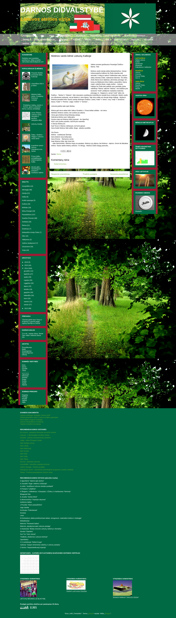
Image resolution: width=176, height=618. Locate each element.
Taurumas (25, 374)
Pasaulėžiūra (26, 214)
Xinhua (137, 72)
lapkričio (27, 274)
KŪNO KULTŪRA (120, 40)
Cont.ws (138, 74)
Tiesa (24, 370)
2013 (26, 308)
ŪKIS (107, 40)
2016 (26, 262)
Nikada (90, 613)
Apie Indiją (23, 456)
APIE (42, 36)
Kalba (24, 197)
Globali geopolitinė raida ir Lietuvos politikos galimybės (39, 417)
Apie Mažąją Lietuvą (27, 443)
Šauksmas (139, 63)
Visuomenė (26, 246)
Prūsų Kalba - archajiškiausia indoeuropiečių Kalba (36, 159)
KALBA (88, 40)
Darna (24, 367)
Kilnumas (25, 376)
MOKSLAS (135, 40)
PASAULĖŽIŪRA (65, 36)
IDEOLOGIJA (80, 36)
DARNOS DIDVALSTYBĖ (61, 10)
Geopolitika (26, 186)
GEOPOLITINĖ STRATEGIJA (134, 36)
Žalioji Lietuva (140, 60)
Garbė (24, 383)
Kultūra (24, 204)
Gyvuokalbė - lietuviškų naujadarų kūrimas (35, 464)
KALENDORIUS (62, 43)
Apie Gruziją (24, 451)
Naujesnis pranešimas (60, 174)
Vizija (24, 250)
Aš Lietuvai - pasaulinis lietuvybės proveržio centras (38, 432)
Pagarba (25, 395)
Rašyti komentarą (60, 164)
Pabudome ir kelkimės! (143, 67)
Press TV (138, 87)
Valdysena (25, 239)
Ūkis (23, 236)
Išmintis (24, 377)
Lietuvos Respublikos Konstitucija (31, 422)
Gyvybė (24, 369)
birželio (26, 289)
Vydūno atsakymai (28, 243)
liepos (26, 286)
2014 (26, 268)
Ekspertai (138, 65)
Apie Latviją (24, 446)
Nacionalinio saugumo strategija (31, 420)
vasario (26, 301)
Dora (23, 365)
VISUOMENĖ (148, 40)
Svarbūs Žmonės (28, 218)
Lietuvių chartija (36, 124)
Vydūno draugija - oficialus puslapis (32, 467)
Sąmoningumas (27, 353)
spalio (26, 277)
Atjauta (24, 385)
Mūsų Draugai (27, 211)
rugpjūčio (27, 283)
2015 (26, 265)
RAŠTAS (26, 43)
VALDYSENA (95, 36)
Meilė (24, 349)
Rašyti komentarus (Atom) (94, 182)
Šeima (59, 154)
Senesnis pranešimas (119, 174)
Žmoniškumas (27, 347)
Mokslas (25, 207)
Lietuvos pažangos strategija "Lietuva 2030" (35, 415)
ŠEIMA (98, 40)
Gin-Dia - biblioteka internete (30, 462)
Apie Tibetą (24, 459)
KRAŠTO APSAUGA (112, 36)
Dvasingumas (27, 351)
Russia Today (140, 76)
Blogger (107, 613)
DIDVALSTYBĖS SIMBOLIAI (44, 40)
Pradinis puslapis (29, 36)
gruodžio (27, 271)
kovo (26, 298)
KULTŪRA (76, 40)
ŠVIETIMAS (64, 40)
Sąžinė (24, 400)
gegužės (27, 292)
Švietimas (25, 229)
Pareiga (24, 397)
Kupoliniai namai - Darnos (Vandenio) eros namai (37, 148)
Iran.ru (137, 78)
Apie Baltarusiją (25, 448)
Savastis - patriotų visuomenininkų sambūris (35, 438)
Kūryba (24, 399)
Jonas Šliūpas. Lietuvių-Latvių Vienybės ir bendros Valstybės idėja (36, 116)
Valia (23, 402)
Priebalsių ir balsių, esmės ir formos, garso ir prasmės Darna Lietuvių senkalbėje (32, 107)
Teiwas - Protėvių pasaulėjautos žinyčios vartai (36, 472)
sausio (26, 304)
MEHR (137, 89)
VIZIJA (51, 36)
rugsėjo (27, 280)
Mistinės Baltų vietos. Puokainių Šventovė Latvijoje (37, 97)
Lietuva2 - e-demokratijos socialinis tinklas (34, 435)
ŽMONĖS (26, 40)
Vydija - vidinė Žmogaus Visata (31, 440)
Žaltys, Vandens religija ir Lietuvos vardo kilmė (37, 136)
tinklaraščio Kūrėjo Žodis (30, 232)
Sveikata (25, 222)
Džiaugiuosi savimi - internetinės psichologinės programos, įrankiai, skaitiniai (46, 470)
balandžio (27, 295)
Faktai (137, 62)
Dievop (24, 355)
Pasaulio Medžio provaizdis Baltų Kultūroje (37, 75)
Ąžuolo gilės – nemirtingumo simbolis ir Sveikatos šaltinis (37, 170)
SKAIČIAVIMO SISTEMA (43, 43)
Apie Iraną (23, 454)
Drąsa (24, 379)
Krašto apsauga (27, 200)
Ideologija (25, 190)
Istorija (24, 193)
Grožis (24, 381)
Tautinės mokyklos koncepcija (30, 424)
